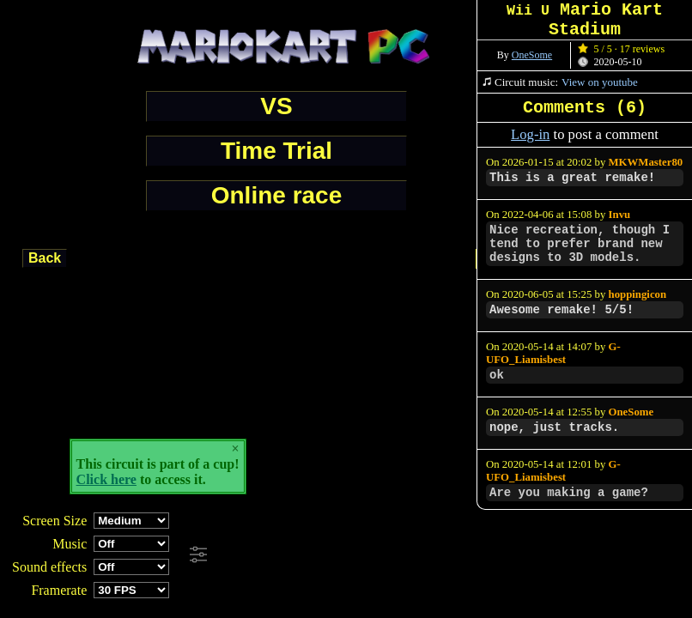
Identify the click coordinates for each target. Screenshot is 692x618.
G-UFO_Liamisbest (553, 353)
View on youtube (599, 82)
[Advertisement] (467, 555)
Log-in (530, 134)
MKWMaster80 (646, 162)
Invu (620, 215)
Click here (106, 479)
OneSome (532, 55)
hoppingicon (638, 294)
